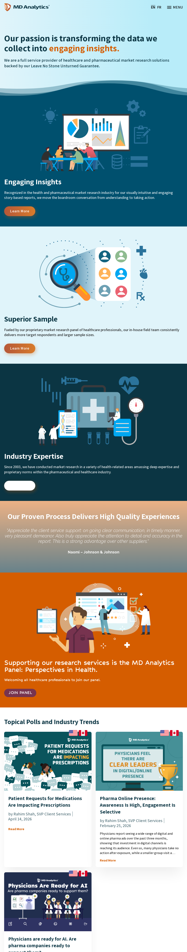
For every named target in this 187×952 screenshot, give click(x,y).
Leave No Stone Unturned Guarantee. (65, 66)
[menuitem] (153, 7)
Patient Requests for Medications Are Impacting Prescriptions (45, 802)
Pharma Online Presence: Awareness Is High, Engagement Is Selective (137, 806)
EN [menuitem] (153, 7)
